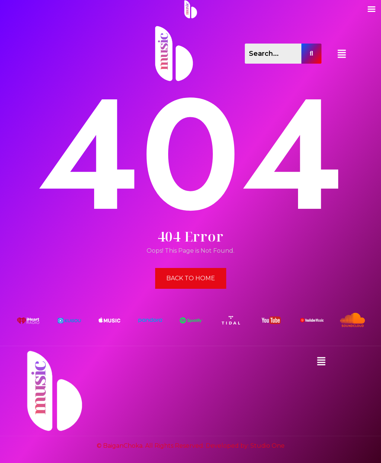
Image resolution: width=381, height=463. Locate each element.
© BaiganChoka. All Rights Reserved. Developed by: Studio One (191, 445)
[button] (342, 53)
